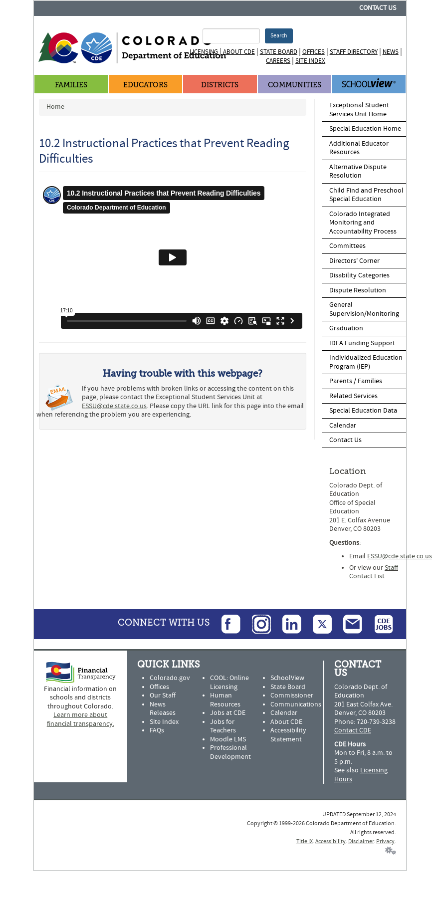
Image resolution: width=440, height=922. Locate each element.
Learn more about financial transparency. (80, 719)
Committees (347, 245)
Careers (278, 60)
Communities (294, 85)
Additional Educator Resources (359, 148)
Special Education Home (365, 128)
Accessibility (330, 841)
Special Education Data (363, 410)
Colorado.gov (170, 678)
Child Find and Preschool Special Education (366, 195)
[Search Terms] (231, 35)
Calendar (342, 425)
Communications (295, 704)
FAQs (157, 730)
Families (71, 85)
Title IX (304, 841)
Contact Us (377, 7)
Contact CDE (352, 730)
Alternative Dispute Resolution (358, 172)
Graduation (346, 328)
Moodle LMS (228, 739)
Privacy (385, 841)
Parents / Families (355, 381)
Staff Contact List (373, 572)
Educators (145, 85)
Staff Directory (354, 51)
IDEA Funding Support (362, 343)
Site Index (310, 60)
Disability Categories (359, 275)
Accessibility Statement (288, 735)
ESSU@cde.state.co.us (114, 406)
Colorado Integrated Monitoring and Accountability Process (363, 223)
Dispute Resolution (357, 290)
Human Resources (225, 700)
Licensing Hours (361, 775)
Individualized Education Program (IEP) (366, 362)
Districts (219, 85)
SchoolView (287, 678)
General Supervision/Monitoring (364, 309)
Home (55, 106)
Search (278, 35)
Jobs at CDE (227, 712)
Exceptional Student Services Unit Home (359, 110)
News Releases (163, 709)
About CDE (239, 51)
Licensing (204, 51)
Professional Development (230, 752)
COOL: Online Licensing (229, 683)
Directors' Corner (354, 260)
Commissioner (291, 695)
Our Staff (163, 695)
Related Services (353, 396)
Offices (313, 51)
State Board (278, 51)
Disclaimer (361, 841)
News (391, 51)
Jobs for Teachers (223, 726)
